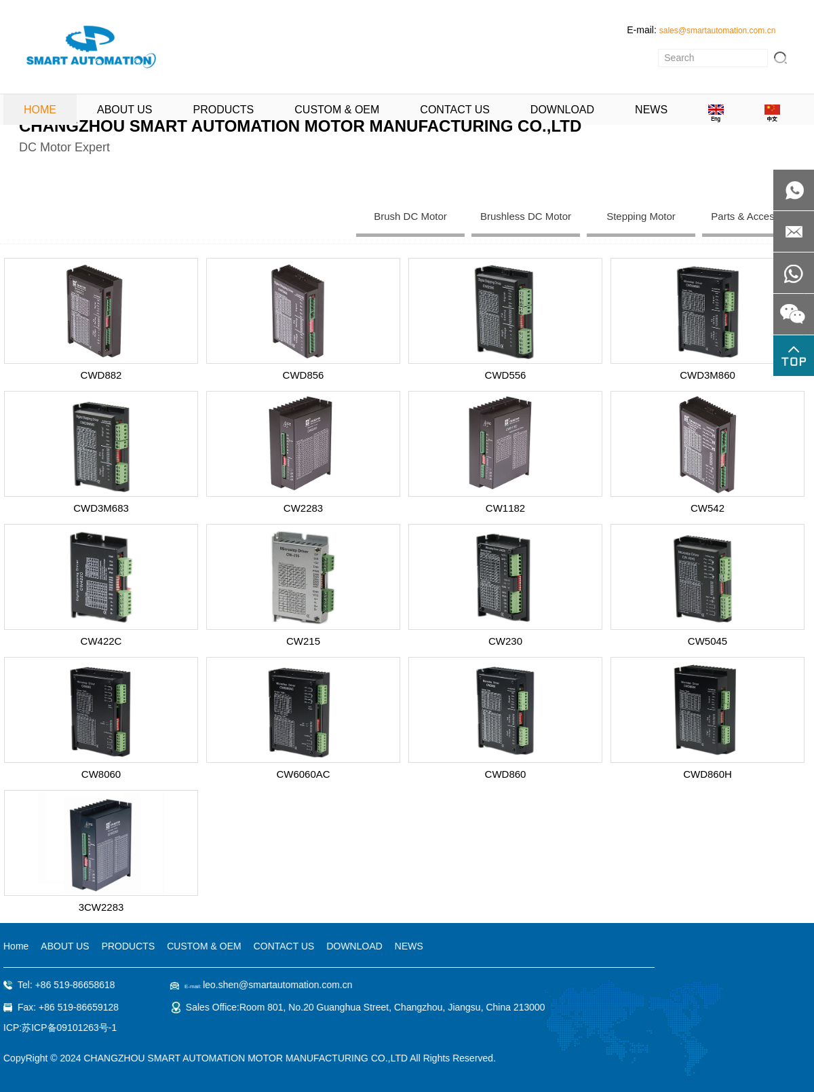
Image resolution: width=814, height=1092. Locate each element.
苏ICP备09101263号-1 (67, 1027)
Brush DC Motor (410, 216)
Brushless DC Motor (525, 216)
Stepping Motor (641, 216)
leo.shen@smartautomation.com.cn (275, 984)
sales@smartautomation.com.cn (717, 30)
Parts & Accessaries (756, 216)
